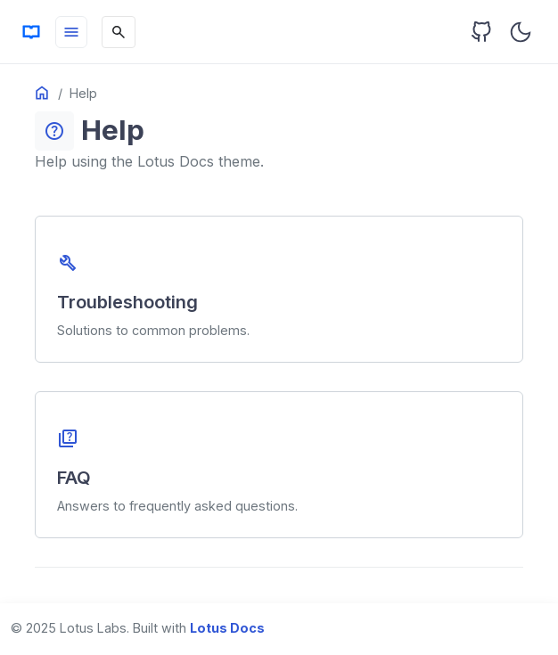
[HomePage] (31, 32)
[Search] (118, 32)
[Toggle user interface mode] (521, 32)
